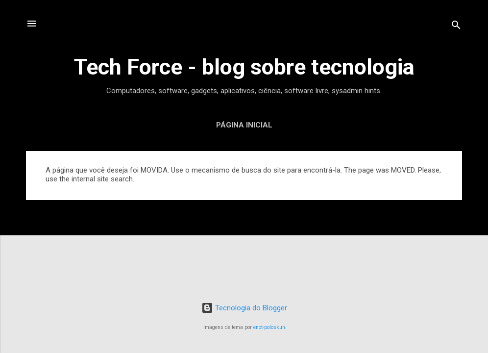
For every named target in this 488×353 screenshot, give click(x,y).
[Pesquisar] (456, 27)
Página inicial (244, 125)
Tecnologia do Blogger (244, 307)
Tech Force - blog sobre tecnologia (244, 67)
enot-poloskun (269, 327)
